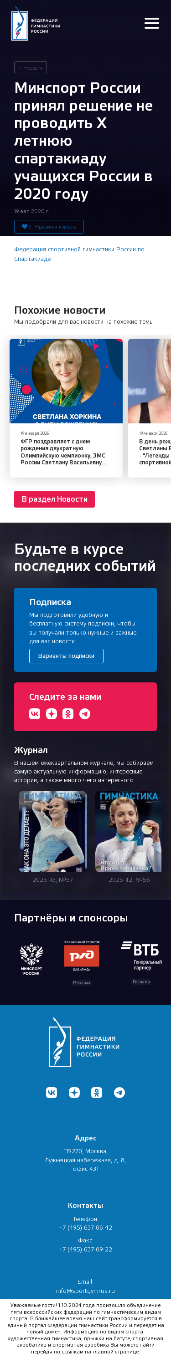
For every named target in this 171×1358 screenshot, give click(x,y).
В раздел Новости (55, 499)
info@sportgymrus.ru (85, 1290)
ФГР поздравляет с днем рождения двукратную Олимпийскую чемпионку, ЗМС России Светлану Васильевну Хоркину (63, 455)
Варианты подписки (66, 655)
